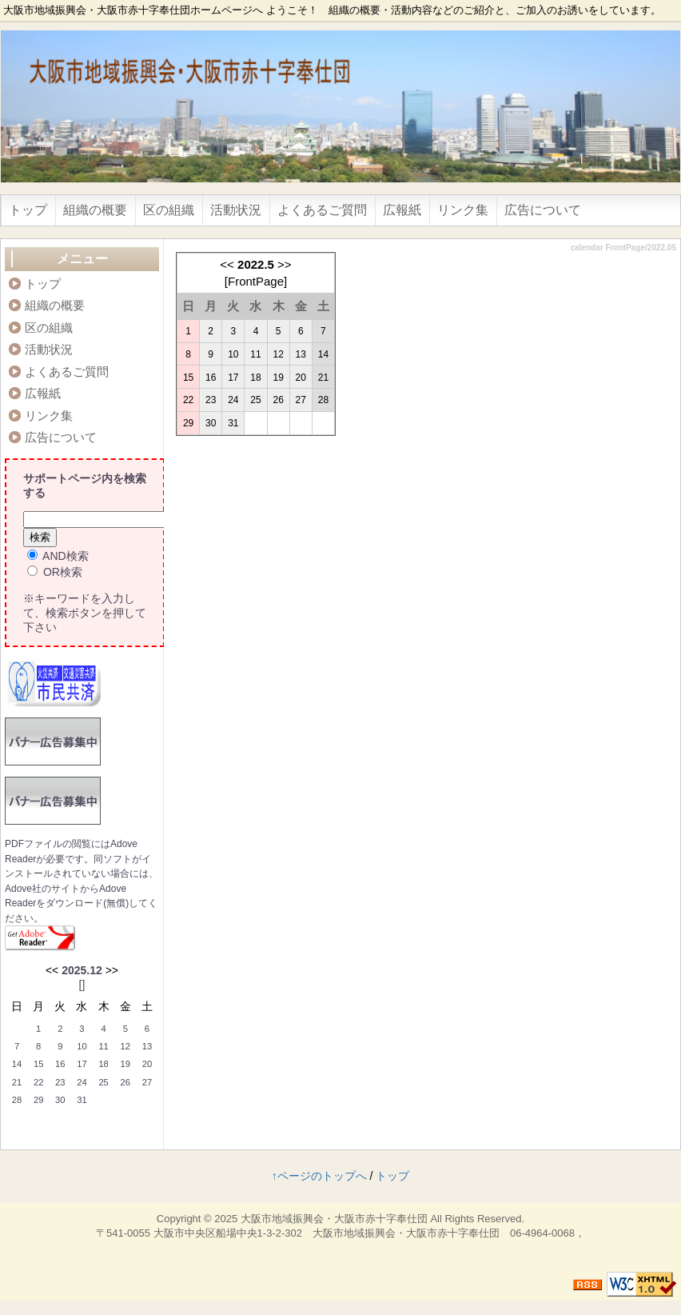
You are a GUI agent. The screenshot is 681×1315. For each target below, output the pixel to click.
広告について (542, 210)
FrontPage (256, 281)
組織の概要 (95, 210)
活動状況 (235, 210)
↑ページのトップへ (319, 1175)
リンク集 (462, 210)
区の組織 (168, 210)
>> (284, 264)
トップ (28, 210)
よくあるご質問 (322, 210)
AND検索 (58, 556)
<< (227, 264)
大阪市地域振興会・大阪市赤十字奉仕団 (334, 1219)
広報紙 (402, 210)
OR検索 (54, 572)
